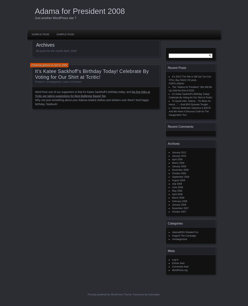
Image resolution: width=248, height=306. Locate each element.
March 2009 (178, 163)
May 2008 (177, 190)
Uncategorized (53, 82)
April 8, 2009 (60, 65)
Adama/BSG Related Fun (185, 232)
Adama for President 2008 (80, 11)
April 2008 (177, 194)
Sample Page (40, 34)
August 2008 (178, 180)
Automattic (154, 294)
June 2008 (177, 187)
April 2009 (177, 159)
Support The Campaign (184, 235)
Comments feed (180, 266)
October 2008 (179, 173)
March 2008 (178, 197)
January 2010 (179, 156)
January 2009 (179, 166)
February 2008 (179, 201)
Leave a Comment (71, 82)
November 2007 (180, 208)
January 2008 (179, 204)
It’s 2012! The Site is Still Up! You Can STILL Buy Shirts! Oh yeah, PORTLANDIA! (190, 80)
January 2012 (179, 152)
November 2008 (180, 170)
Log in (175, 259)
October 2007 (179, 211)
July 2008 (177, 184)
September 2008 (180, 177)
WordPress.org (180, 270)
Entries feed (178, 263)
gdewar (46, 65)
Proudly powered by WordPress (105, 294)
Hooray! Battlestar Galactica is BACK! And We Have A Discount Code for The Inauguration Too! (190, 111)
